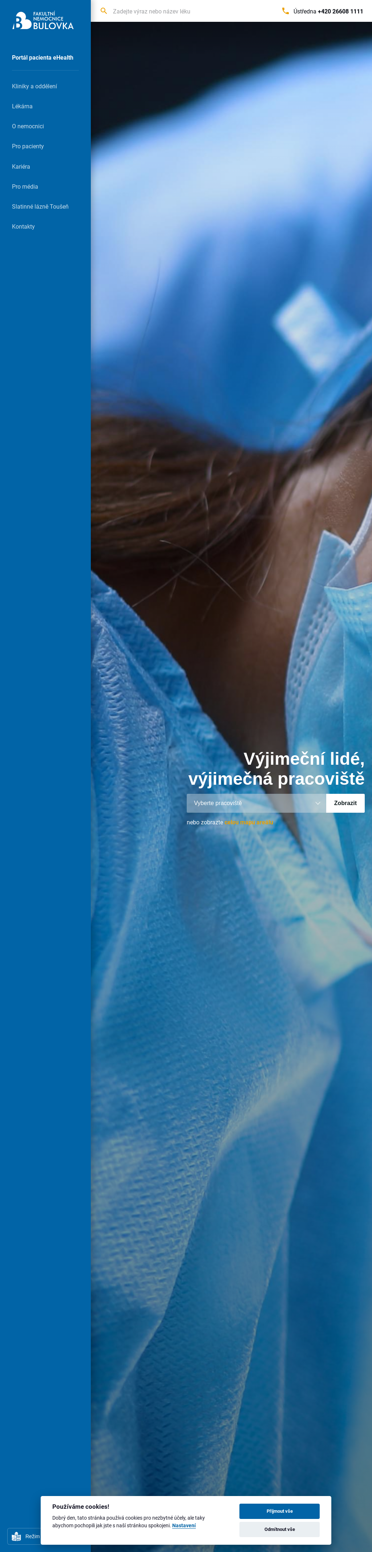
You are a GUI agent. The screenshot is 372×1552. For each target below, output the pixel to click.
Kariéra (21, 166)
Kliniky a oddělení (34, 86)
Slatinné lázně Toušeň (40, 206)
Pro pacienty (28, 146)
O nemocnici (28, 126)
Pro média (25, 186)
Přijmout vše (280, 1511)
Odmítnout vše (279, 1529)
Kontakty (23, 226)
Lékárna (22, 106)
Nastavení (184, 1526)
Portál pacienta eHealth (42, 57)
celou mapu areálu (249, 822)
